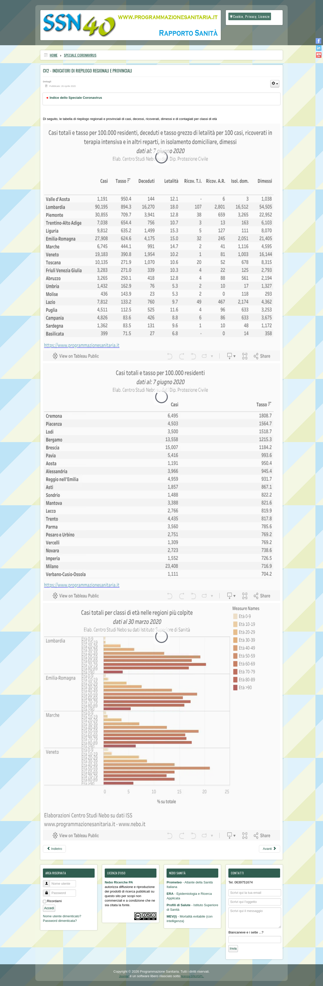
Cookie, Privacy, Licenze (250, 16)
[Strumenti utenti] (274, 83)
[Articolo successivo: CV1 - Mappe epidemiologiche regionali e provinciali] (269, 849)
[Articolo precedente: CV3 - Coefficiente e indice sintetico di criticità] (54, 849)
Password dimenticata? (60, 921)
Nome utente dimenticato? (62, 916)
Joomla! (124, 976)
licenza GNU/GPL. (192, 976)
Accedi (49, 908)
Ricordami (54, 901)
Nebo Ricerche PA (119, 882)
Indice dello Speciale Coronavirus (75, 98)
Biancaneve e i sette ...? (245, 932)
